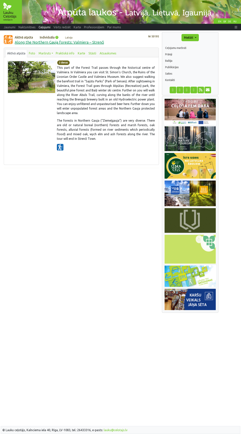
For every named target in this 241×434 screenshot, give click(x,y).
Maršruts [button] (45, 53)
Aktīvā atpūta (16, 53)
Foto (32, 53)
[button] (236, 27)
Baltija (168, 60)
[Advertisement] (81, 197)
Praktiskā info (65, 53)
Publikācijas (172, 67)
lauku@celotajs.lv (115, 430)
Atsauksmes (108, 53)
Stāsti (92, 53)
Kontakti (170, 80)
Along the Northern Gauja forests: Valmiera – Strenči (59, 42)
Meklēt (189, 37)
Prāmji (168, 54)
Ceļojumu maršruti (175, 47)
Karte (81, 53)
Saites (168, 73)
